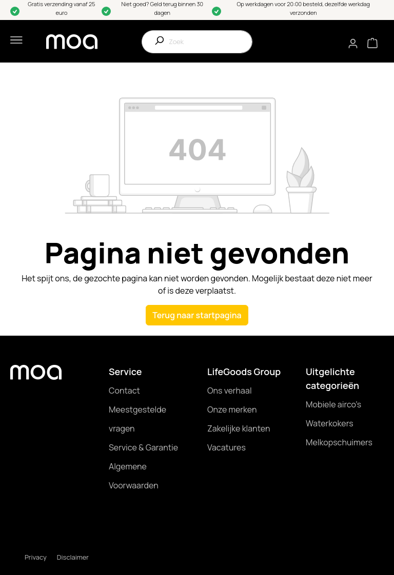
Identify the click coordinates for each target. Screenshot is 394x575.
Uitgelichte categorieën (332, 378)
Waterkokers (329, 423)
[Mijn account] (353, 43)
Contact (124, 390)
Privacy (36, 557)
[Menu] (14, 41)
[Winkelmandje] (372, 42)
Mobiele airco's (333, 404)
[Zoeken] (155, 41)
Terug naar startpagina (196, 315)
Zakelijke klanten (238, 428)
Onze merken (232, 409)
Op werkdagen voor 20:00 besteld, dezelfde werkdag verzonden (303, 8)
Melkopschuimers (339, 442)
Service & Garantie (143, 447)
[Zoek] (210, 41)
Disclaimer (73, 557)
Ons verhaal (229, 390)
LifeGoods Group (244, 371)
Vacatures (226, 447)
